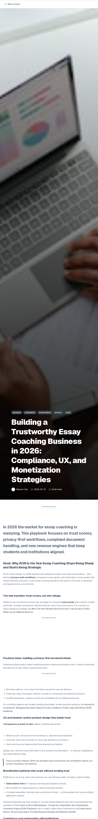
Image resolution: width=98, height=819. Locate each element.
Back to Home (12, 4)
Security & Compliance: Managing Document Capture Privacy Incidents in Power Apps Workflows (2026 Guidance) (48, 707)
